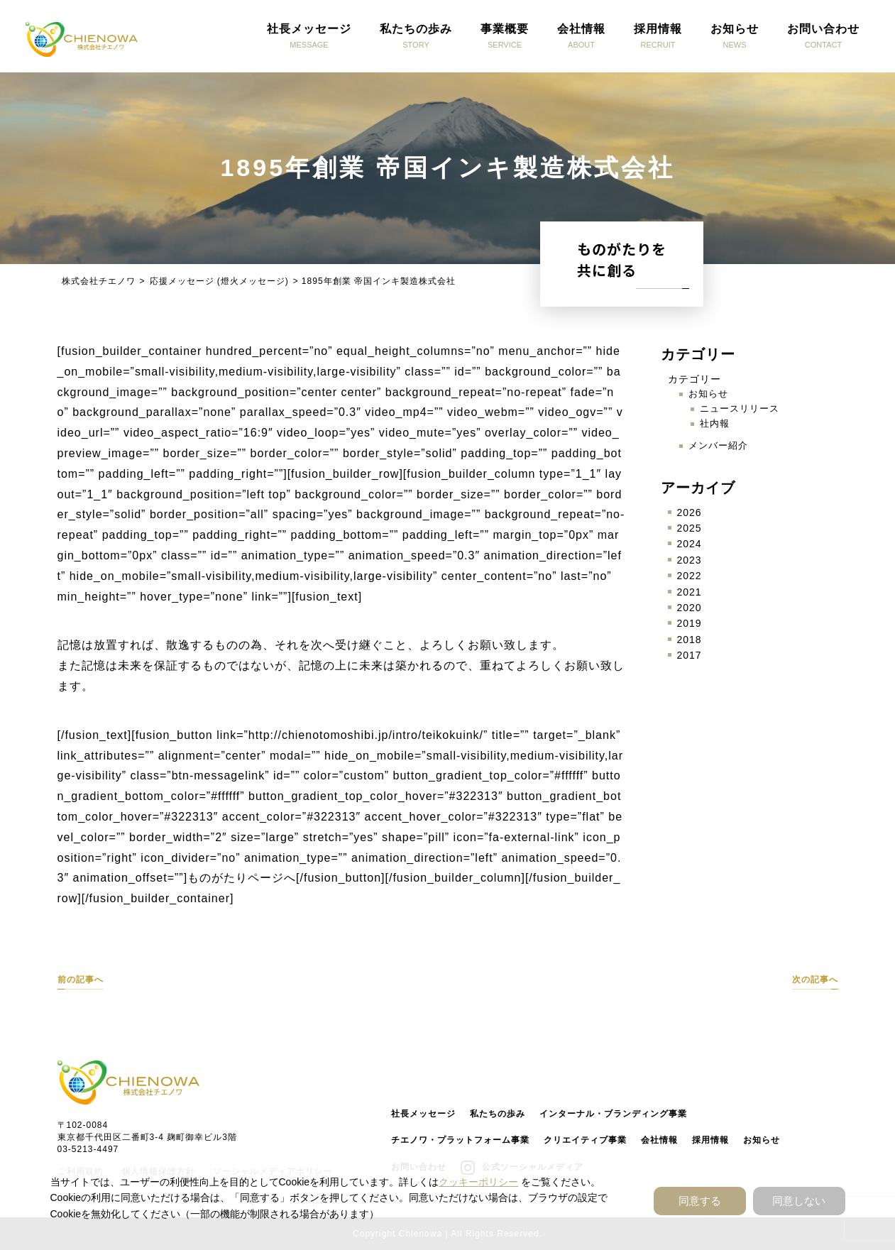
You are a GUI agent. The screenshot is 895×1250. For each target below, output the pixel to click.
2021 (689, 592)
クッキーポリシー (478, 1182)
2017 (689, 655)
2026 (689, 512)
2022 (689, 575)
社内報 (715, 423)
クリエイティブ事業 (585, 1140)
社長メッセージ (423, 1114)
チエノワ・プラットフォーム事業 (460, 1140)
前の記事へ (80, 980)
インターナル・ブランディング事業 (613, 1114)
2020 (689, 607)
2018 (689, 639)
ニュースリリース (739, 408)
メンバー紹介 (718, 445)
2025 (689, 528)
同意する (700, 1201)
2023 (689, 560)
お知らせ (708, 393)
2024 (689, 543)
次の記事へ (815, 980)
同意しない (798, 1201)
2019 (689, 623)
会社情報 (659, 1140)
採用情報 (710, 1140)
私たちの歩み (497, 1114)
